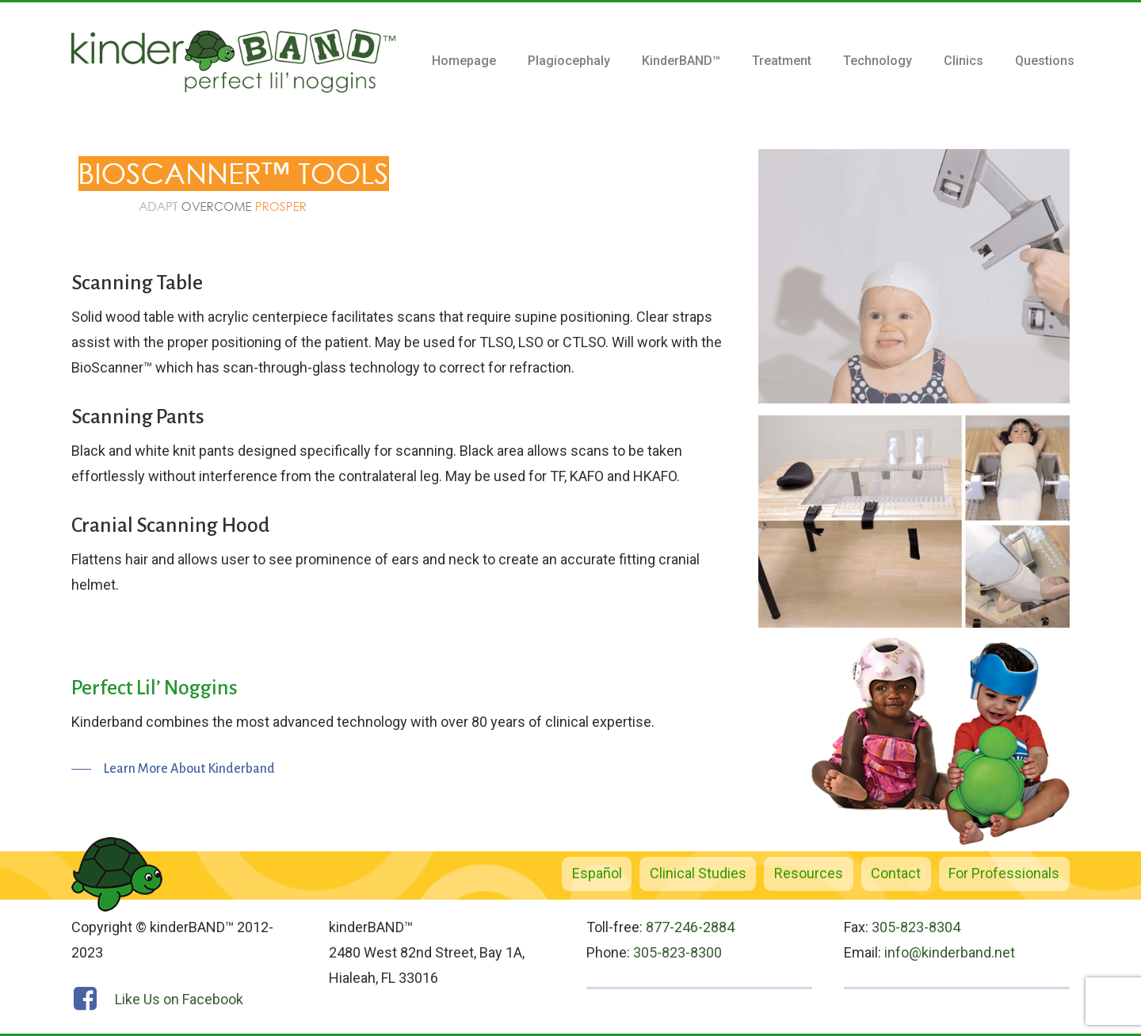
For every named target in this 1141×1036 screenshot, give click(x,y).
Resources (808, 873)
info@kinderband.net (949, 952)
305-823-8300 (677, 952)
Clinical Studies (698, 873)
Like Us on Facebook (179, 999)
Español (597, 873)
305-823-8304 (916, 927)
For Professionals (1003, 873)
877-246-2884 (690, 927)
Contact (896, 873)
